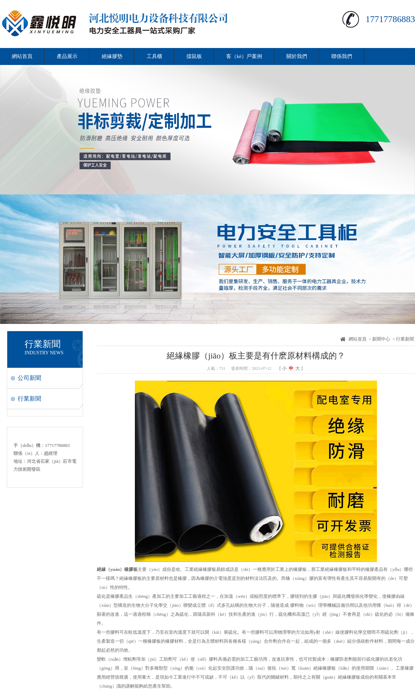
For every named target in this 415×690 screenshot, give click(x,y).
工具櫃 (154, 56)
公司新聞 (29, 378)
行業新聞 (29, 398)
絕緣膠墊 (112, 56)
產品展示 (67, 56)
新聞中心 (381, 339)
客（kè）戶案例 (244, 56)
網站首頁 (22, 56)
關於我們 (296, 56)
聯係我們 (341, 56)
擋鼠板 (194, 56)
